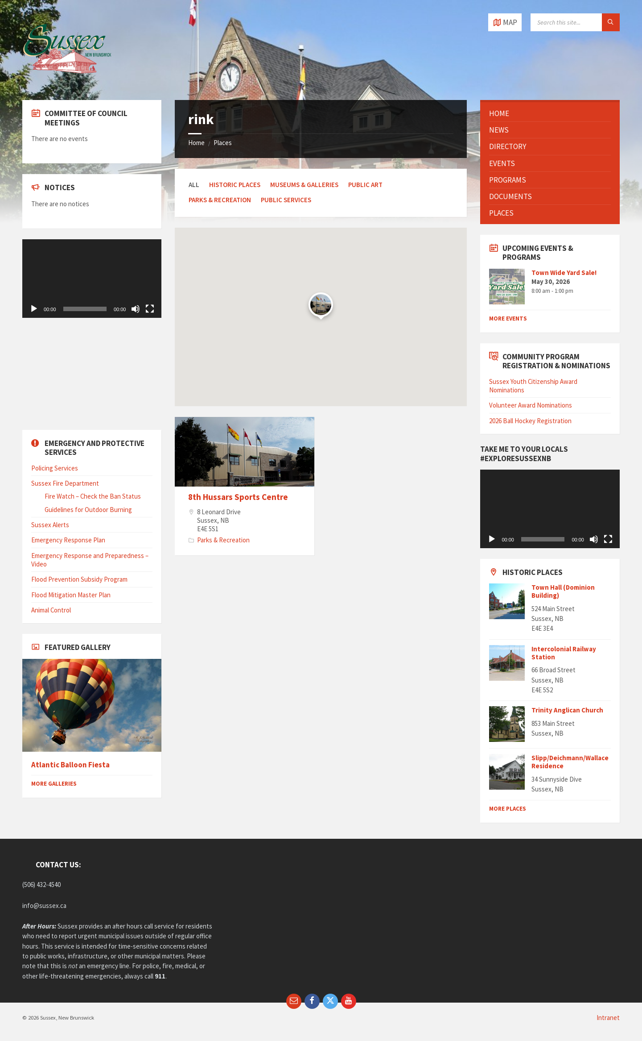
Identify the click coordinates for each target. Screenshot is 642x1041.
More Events (508, 318)
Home (196, 142)
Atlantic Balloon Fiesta (70, 765)
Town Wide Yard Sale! (564, 272)
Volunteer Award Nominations (530, 405)
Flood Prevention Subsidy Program (79, 579)
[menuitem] (549, 113)
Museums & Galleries (304, 184)
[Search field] (575, 22)
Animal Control (51, 610)
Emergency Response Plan (68, 540)
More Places (507, 808)
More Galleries (54, 783)
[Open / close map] (505, 22)
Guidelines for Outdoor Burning (88, 509)
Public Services (286, 200)
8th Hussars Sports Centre (238, 496)
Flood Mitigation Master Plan (71, 595)
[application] (91, 278)
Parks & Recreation (220, 200)
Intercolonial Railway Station (563, 653)
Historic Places (234, 184)
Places (223, 142)
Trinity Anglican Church (567, 710)
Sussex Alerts (50, 524)
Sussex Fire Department (65, 483)
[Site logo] (66, 82)
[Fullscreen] (149, 308)
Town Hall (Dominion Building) (563, 591)
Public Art (365, 184)
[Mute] (135, 308)
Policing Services (54, 468)
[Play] (33, 308)
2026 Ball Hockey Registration (530, 420)
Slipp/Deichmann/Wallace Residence (570, 762)
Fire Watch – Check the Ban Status (93, 496)
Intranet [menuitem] (608, 1017)
